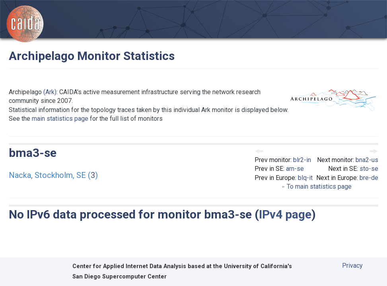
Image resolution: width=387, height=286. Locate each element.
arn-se (295, 168)
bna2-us (367, 160)
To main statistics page (316, 186)
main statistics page (60, 118)
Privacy (352, 265)
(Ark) (49, 92)
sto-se (369, 168)
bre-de (369, 178)
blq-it (305, 178)
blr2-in (302, 160)
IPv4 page (285, 214)
